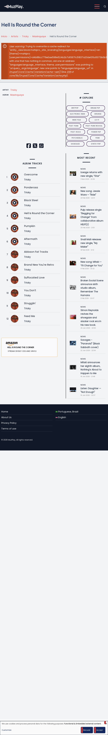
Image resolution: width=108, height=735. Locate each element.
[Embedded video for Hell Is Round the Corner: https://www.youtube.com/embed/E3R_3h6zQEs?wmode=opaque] (32, 123)
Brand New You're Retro (39, 264)
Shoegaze (75, 144)
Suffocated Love (34, 277)
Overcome (31, 174)
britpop (75, 108)
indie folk (76, 120)
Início (4, 36)
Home (4, 411)
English (61, 417)
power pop (96, 132)
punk (98, 138)
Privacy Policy (8, 422)
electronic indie (77, 114)
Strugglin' (30, 303)
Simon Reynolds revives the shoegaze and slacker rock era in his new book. (91, 317)
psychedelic (77, 138)
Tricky (25, 36)
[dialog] (54, 728)
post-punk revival (94, 126)
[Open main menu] (97, 6)
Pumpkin (29, 226)
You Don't (30, 290)
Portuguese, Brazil (67, 411)
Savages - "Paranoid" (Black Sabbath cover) (90, 343)
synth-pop (96, 144)
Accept (99, 730)
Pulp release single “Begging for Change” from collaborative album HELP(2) (92, 217)
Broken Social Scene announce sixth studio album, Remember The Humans (92, 288)
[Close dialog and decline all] (106, 722)
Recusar (86, 730)
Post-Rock (76, 132)
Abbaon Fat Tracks (36, 252)
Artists (14, 36)
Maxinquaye (39, 36)
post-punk (73, 126)
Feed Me (29, 316)
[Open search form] (105, 6)
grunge (97, 114)
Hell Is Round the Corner (39, 213)
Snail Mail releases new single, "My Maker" (91, 243)
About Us (6, 417)
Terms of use (8, 428)
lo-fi (97, 120)
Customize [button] (6, 730)
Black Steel (31, 200)
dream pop (95, 108)
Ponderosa (31, 187)
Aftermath (30, 239)
